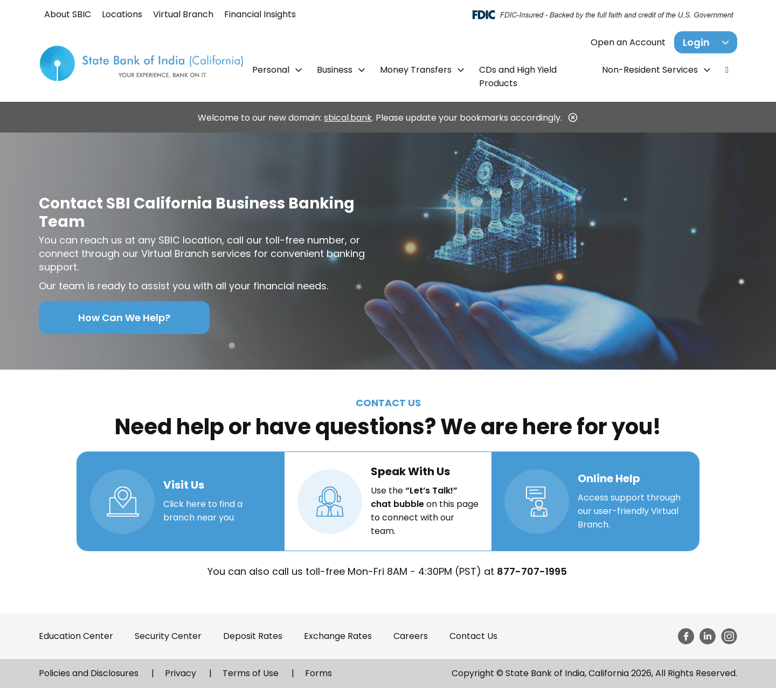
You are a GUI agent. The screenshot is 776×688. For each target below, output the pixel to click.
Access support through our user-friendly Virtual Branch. (629, 511)
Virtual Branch (183, 14)
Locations (122, 14)
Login (696, 42)
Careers (410, 636)
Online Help (609, 478)
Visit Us (183, 484)
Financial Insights (260, 14)
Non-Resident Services (651, 70)
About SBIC (67, 14)
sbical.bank (348, 118)
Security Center (168, 636)
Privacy (180, 673)
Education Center (76, 636)
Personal (272, 70)
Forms (318, 673)
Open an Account (628, 42)
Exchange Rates (338, 636)
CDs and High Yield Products (518, 76)
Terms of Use (251, 673)
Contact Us (473, 636)
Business (336, 70)
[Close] (572, 117)
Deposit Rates (252, 636)
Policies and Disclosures (88, 673)
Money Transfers (417, 70)
